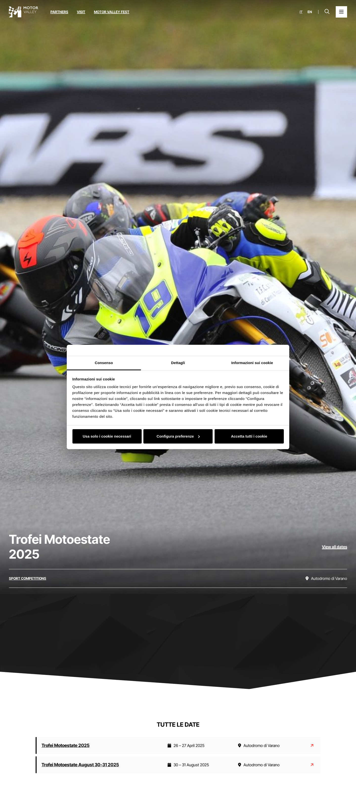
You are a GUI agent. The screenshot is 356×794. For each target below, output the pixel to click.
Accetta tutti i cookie (249, 436)
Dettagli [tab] (178, 363)
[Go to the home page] (23, 11)
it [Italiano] (301, 12)
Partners (59, 12)
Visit (81, 12)
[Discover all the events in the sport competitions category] (27, 578)
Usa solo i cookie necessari (107, 436)
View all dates (334, 546)
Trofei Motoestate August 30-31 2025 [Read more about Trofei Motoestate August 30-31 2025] (80, 764)
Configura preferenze (178, 436)
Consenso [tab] (104, 363)
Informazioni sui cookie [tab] (252, 363)
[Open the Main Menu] (341, 12)
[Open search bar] (327, 12)
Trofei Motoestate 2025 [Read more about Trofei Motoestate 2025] (65, 745)
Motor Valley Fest (111, 12)
